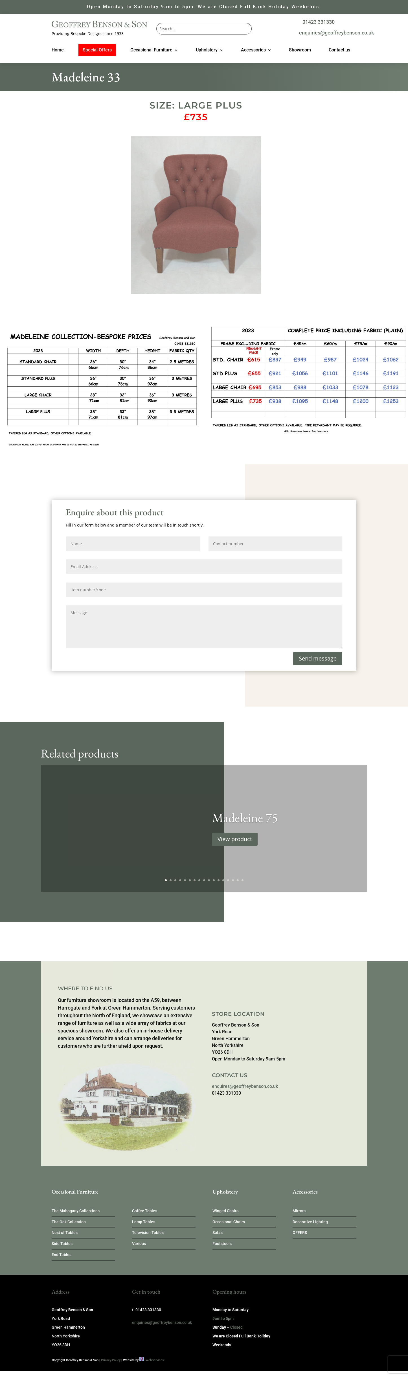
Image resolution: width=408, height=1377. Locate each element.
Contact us (339, 50)
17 (243, 880)
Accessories (253, 50)
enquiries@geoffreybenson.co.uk (336, 33)
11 (214, 880)
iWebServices (154, 1360)
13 (223, 880)
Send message (318, 658)
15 (233, 880)
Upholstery (207, 50)
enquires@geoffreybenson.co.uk (245, 1086)
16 (238, 880)
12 (219, 880)
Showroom (300, 50)
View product (235, 848)
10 (209, 880)
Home (58, 50)
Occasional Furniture (151, 50)
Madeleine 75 (245, 827)
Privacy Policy (110, 1360)
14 (228, 880)
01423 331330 (318, 22)
